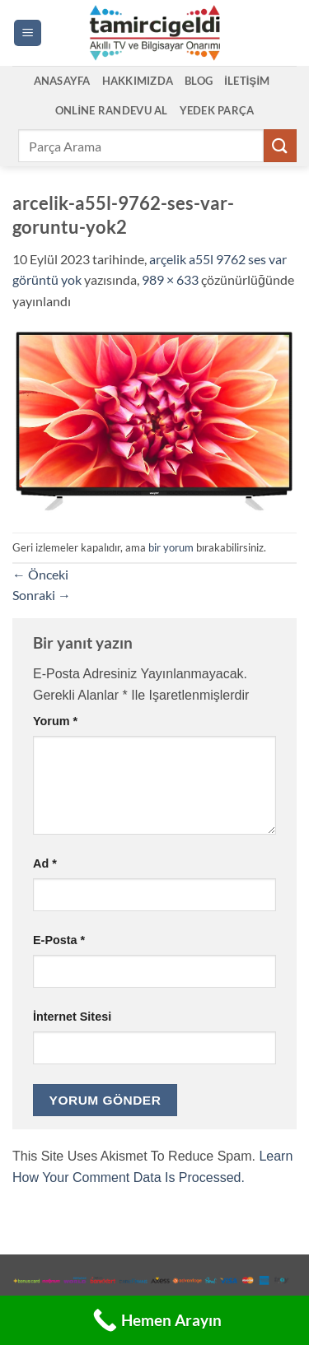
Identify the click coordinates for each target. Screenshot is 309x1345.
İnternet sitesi (72, 1016)
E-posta (59, 940)
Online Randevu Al (111, 110)
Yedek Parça (217, 110)
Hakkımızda (138, 80)
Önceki (40, 574)
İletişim (246, 80)
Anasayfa (62, 80)
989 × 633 (170, 279)
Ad (45, 863)
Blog (199, 80)
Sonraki (41, 595)
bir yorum (171, 547)
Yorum (55, 721)
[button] (27, 33)
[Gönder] (280, 145)
